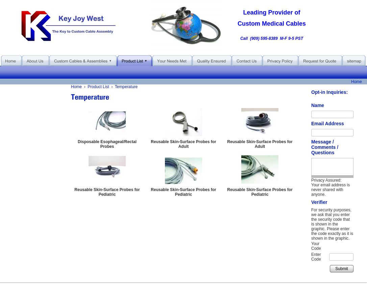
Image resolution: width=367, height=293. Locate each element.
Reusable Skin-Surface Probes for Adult (183, 144)
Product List (98, 86)
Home (356, 81)
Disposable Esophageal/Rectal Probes (107, 144)
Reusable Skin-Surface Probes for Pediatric (107, 192)
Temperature (126, 86)
